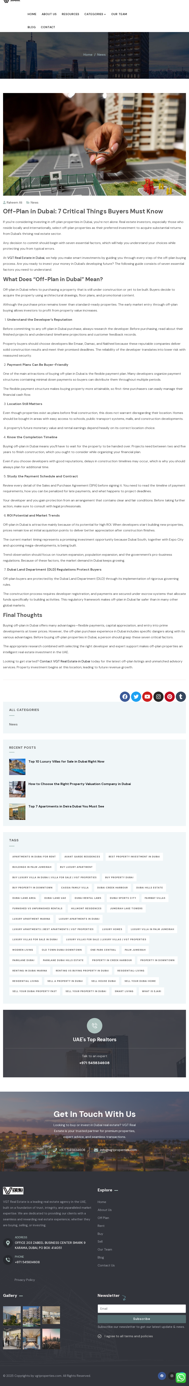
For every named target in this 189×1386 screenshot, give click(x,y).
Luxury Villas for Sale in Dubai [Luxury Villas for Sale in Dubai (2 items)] (35, 939)
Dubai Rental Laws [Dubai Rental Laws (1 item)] (88, 898)
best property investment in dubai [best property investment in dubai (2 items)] (134, 856)
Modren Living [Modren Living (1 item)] (22, 949)
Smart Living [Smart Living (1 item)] (124, 991)
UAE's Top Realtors (94, 1039)
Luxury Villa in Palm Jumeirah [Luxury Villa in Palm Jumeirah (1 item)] (152, 929)
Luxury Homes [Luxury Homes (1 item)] (112, 929)
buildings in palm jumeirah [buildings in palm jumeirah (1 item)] (31, 867)
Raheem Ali (12, 203)
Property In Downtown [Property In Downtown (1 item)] (157, 960)
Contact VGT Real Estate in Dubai (65, 661)
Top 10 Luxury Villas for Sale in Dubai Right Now (66, 761)
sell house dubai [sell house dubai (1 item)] (103, 981)
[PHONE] (8, 1260)
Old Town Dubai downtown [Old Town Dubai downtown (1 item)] (62, 949)
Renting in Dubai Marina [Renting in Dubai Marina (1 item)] (29, 970)
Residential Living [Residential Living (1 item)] (25, 981)
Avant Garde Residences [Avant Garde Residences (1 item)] (82, 856)
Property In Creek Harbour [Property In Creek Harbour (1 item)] (112, 960)
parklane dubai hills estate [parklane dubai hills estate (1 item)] (63, 960)
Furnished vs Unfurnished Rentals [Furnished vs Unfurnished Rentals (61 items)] (37, 908)
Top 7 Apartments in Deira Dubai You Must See (66, 806)
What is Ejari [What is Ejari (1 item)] (151, 991)
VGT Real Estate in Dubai (25, 258)
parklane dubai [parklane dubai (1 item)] (23, 960)
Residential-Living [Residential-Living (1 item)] (130, 970)
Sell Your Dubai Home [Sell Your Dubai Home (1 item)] (140, 981)
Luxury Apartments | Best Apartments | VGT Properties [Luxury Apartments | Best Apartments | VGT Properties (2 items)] (53, 929)
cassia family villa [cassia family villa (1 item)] (75, 887)
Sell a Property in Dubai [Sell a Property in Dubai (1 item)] (65, 981)
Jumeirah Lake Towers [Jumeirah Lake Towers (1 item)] (126, 908)
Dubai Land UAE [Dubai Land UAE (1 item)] (55, 898)
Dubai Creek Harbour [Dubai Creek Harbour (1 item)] (112, 887)
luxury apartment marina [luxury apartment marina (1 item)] (31, 918)
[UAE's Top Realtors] (94, 1025)
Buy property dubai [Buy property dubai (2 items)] (119, 877)
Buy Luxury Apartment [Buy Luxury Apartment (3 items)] (76, 867)
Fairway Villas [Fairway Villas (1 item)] (155, 898)
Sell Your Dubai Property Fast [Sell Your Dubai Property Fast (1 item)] (34, 991)
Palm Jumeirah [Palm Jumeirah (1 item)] (135, 949)
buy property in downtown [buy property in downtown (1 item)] (32, 887)
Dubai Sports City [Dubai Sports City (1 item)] (123, 898)
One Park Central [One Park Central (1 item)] (103, 949)
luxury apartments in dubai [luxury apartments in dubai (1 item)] (79, 918)
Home (87, 54)
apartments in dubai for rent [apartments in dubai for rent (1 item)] (34, 856)
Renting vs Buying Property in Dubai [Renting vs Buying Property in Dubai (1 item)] (82, 970)
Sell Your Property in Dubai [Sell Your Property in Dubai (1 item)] (86, 991)
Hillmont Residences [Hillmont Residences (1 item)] (86, 908)
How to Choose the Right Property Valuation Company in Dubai (79, 784)
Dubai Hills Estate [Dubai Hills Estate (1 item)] (149, 887)
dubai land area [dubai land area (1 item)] (24, 898)
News (101, 54)
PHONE (19, 1256)
